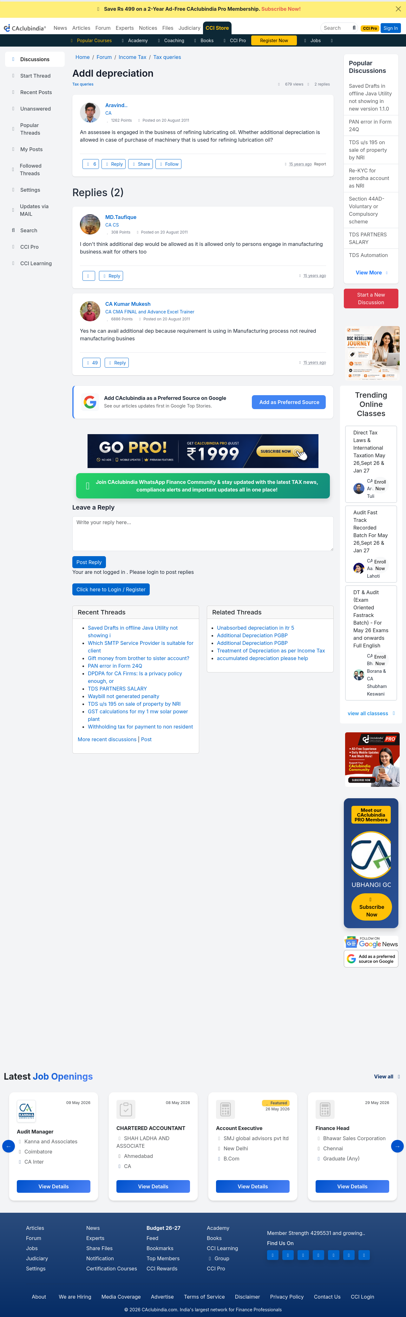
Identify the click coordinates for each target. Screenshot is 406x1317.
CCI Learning (31, 263)
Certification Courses (111, 1268)
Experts (95, 1238)
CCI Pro (234, 40)
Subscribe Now (371, 907)
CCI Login (362, 1297)
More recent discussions (107, 739)
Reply (113, 164)
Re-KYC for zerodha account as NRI (369, 178)
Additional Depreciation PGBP (252, 635)
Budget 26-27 (163, 1228)
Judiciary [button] (190, 28)
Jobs (311, 40)
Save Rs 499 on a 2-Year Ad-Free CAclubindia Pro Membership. (198, 9)
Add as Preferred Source (289, 402)
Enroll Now (380, 485)
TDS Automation (368, 255)
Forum (33, 1238)
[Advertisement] (203, 1024)
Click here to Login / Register (111, 589)
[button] (353, 28)
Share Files (99, 1248)
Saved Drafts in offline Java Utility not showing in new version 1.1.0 (370, 97)
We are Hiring (75, 1297)
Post (146, 739)
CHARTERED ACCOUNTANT (150, 1128)
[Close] (398, 9)
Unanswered (30, 109)
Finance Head (333, 1128)
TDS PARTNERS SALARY (117, 688)
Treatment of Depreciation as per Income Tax (271, 650)
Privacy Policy (287, 1297)
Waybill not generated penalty (123, 696)
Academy (134, 40)
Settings (25, 190)
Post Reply (89, 562)
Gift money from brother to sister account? (138, 658)
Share (140, 164)
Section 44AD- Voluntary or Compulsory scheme (366, 210)
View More (372, 272)
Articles (35, 1228)
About (39, 1297)
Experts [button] (125, 28)
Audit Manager (35, 1131)
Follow (168, 164)
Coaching (170, 40)
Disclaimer (247, 1297)
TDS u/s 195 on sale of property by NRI (134, 704)
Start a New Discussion (371, 298)
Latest (48, 1076)
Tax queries (83, 84)
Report (320, 164)
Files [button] (168, 28)
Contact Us (327, 1297)
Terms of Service (204, 1297)
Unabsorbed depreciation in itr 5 (255, 628)
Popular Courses (90, 40)
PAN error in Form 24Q (115, 666)
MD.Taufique (120, 217)
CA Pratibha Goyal (274, 40)
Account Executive (239, 1128)
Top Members (163, 1258)
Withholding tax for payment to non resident (140, 726)
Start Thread (30, 76)
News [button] (60, 28)
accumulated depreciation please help (262, 658)
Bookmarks (160, 1248)
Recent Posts (31, 92)
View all (388, 1076)
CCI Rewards (162, 1268)
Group (218, 1258)
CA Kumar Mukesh (128, 304)
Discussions (29, 59)
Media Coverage (121, 1297)
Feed (152, 1238)
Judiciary (37, 1258)
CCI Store (217, 28)
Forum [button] (103, 28)
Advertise (162, 1297)
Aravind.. (116, 105)
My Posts (26, 149)
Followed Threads (26, 170)
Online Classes (371, 404)
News (93, 1228)
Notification (100, 1258)
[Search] (336, 28)
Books (203, 40)
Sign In (390, 28)
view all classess (372, 713)
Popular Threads (25, 129)
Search (23, 230)
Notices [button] (148, 28)
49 (91, 362)
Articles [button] (81, 28)
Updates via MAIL (29, 210)
